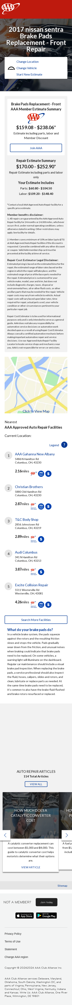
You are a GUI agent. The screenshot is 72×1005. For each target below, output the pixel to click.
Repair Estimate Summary (36, 160)
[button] (67, 835)
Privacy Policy (13, 933)
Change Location (28, 61)
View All (36, 784)
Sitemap (62, 885)
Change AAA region (16, 957)
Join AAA (36, 148)
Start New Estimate (29, 74)
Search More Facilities (36, 620)
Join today (46, 902)
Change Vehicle (27, 68)
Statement (11, 949)
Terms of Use (12, 941)
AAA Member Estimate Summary (36, 109)
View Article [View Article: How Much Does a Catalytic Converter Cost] (30, 867)
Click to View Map (36, 411)
